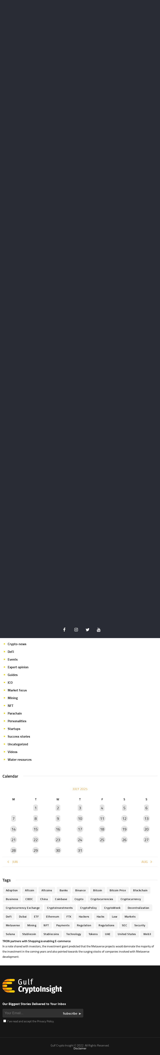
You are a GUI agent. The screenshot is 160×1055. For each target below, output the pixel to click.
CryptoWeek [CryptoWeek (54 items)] (112, 907)
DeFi (11, 651)
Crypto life (15, 628)
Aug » (147, 861)
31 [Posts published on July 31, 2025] (80, 850)
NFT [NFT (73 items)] (46, 925)
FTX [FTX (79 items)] (68, 916)
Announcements (19, 605)
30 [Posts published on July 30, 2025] (58, 850)
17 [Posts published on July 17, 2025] (80, 829)
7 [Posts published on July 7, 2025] (13, 818)
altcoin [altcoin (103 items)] (29, 890)
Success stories (19, 736)
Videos (13, 751)
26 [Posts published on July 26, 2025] (124, 840)
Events (13, 659)
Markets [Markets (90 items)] (130, 916)
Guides (13, 674)
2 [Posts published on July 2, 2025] (58, 808)
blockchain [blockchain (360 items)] (140, 890)
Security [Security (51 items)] (139, 925)
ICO (10, 682)
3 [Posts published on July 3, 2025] (80, 808)
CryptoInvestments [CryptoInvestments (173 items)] (60, 907)
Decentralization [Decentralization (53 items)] (138, 907)
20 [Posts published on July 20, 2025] (146, 829)
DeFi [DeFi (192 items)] (9, 916)
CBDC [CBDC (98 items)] (29, 899)
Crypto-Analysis (19, 636)
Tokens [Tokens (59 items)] (93, 934)
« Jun (12, 861)
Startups (14, 728)
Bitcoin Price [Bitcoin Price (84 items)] (118, 890)
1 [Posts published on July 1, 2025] (36, 808)
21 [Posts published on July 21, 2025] (13, 840)
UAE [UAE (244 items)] (107, 934)
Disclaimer (80, 1048)
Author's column (19, 613)
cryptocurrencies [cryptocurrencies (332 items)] (102, 899)
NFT (10, 705)
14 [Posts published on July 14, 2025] (13, 829)
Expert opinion (18, 667)
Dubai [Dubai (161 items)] (23, 916)
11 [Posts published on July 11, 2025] (102, 818)
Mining (13, 697)
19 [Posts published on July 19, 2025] (124, 829)
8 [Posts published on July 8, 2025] (36, 818)
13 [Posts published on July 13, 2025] (146, 818)
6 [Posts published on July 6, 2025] (146, 808)
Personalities (17, 720)
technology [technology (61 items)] (73, 934)
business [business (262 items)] (12, 899)
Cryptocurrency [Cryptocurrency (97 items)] (131, 899)
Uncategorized (18, 744)
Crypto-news (17, 643)
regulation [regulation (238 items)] (84, 925)
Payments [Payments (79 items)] (63, 925)
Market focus (17, 690)
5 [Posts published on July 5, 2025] (124, 808)
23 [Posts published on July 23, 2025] (58, 840)
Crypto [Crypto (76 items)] (79, 899)
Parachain (15, 713)
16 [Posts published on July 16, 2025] (58, 829)
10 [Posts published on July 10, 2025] (80, 818)
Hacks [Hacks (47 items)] (101, 916)
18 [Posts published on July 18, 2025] (102, 829)
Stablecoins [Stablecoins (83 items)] (51, 934)
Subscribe (70, 1013)
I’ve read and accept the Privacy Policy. (28, 1021)
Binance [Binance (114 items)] (80, 890)
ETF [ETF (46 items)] (36, 916)
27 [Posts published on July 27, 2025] (146, 840)
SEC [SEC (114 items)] (124, 925)
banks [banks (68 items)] (64, 890)
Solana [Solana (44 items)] (10, 934)
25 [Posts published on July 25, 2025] (102, 840)
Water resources (20, 759)
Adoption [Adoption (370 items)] (12, 890)
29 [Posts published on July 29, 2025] (36, 850)
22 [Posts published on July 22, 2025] (36, 840)
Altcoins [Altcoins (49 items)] (46, 890)
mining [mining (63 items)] (31, 925)
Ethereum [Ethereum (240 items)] (52, 916)
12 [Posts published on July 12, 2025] (124, 818)
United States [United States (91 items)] (127, 934)
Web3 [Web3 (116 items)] (147, 934)
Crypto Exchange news (24, 620)
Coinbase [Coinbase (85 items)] (61, 899)
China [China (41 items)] (44, 899)
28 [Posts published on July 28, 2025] (13, 850)
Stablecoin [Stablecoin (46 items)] (29, 934)
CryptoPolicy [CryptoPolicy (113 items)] (88, 907)
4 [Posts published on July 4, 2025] (102, 808)
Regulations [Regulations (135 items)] (107, 925)
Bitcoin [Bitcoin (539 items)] (97, 890)
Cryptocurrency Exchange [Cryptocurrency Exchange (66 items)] (23, 907)
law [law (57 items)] (114, 916)
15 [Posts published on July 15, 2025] (36, 829)
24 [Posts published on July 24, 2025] (80, 840)
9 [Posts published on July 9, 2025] (58, 818)
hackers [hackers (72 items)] (84, 916)
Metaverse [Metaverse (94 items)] (13, 925)
